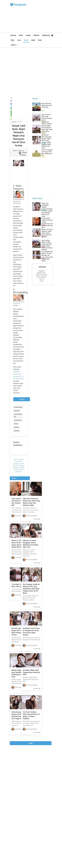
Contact (41, 281)
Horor (19, 40)
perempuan (17, 410)
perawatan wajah (18, 407)
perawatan (16, 427)
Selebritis (36, 35)
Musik (33, 40)
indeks (31, 743)
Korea (40, 40)
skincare (16, 423)
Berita (21, 35)
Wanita (26, 40)
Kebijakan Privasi (41, 273)
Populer (28, 35)
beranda (13, 35)
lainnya (14, 45)
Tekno (12, 40)
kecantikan (16, 430)
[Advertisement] (35, 17)
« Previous (22, 399)
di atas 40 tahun (18, 420)
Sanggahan (41, 271)
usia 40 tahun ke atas (18, 415)
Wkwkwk (45, 35)
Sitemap (41, 279)
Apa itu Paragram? (41, 277)
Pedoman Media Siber (41, 275)
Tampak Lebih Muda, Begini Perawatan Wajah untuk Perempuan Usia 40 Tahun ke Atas (18, 135)
